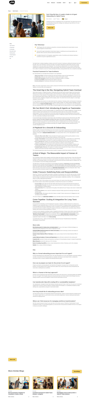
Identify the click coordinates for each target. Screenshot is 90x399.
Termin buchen (84, 2)
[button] (65, 3)
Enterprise (53, 2)
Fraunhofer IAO (36, 239)
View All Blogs (77, 371)
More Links (11, 56)
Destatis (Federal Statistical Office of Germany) (43, 233)
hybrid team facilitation (48, 196)
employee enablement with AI (49, 132)
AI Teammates (12, 47)
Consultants (59, 2)
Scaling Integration (13, 54)
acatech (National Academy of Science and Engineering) (45, 237)
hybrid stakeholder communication (68, 214)
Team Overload (12, 45)
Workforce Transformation (38, 214)
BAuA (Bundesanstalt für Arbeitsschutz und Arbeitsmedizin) (45, 227)
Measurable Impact (13, 51)
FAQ (10, 58)
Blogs (9, 11)
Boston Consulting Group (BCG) (39, 243)
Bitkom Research (36, 241)
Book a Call (50, 27)
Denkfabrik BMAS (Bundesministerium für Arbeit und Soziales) (46, 230)
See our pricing (52, 216)
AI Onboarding (12, 49)
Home (48, 2)
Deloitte (34, 245)
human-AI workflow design (46, 103)
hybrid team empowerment (58, 167)
